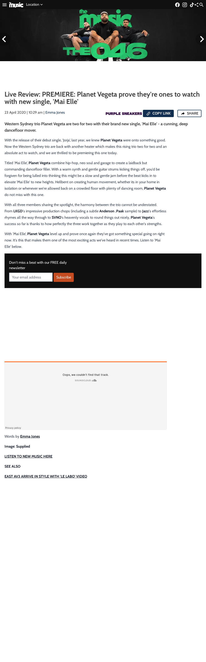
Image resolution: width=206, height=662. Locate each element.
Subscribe (63, 277)
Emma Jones (55, 112)
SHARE (189, 113)
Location (35, 4)
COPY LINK (158, 113)
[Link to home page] (16, 4)
